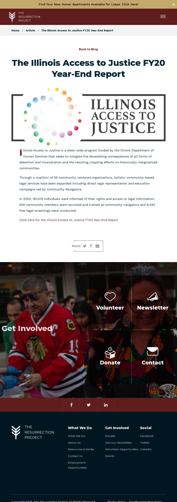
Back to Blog (88, 49)
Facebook (147, 436)
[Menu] (164, 16)
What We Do (76, 436)
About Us (74, 442)
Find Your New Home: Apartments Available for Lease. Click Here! (88, 4)
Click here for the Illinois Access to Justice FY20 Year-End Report (68, 220)
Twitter (145, 442)
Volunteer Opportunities (121, 449)
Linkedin (145, 449)
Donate (110, 436)
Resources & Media (81, 449)
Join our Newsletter (118, 442)
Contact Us (75, 456)
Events (109, 456)
